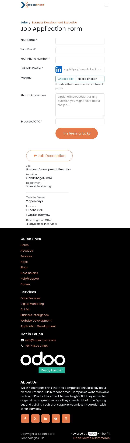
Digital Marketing (32, 304)
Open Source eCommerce (91, 438)
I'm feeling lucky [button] (77, 133)
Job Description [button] (49, 155)
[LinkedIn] (45, 418)
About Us (26, 251)
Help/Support (29, 279)
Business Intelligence (34, 315)
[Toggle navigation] (106, 5)
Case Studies (29, 273)
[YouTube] (56, 418)
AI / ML (25, 309)
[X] (35, 418)
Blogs (24, 267)
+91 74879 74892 (36, 346)
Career (25, 284)
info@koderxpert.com (40, 340)
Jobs (24, 22)
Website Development (36, 321)
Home (24, 245)
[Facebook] (25, 418)
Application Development (38, 326)
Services (26, 256)
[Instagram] (66, 418)
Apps (24, 262)
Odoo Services (30, 298)
